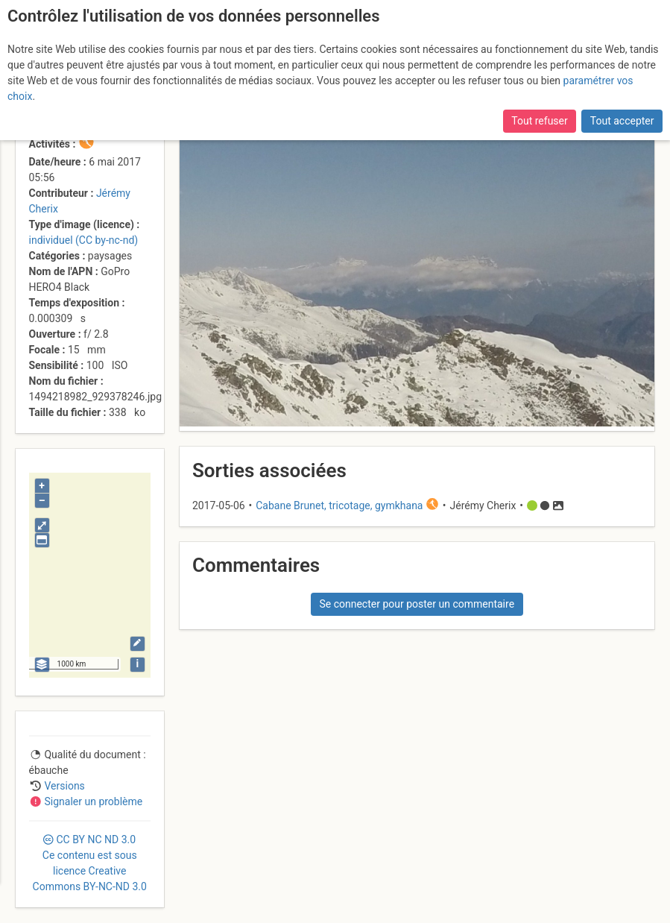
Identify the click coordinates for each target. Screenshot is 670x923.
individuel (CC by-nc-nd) (84, 240)
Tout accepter (622, 121)
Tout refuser (539, 121)
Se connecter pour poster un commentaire (416, 604)
